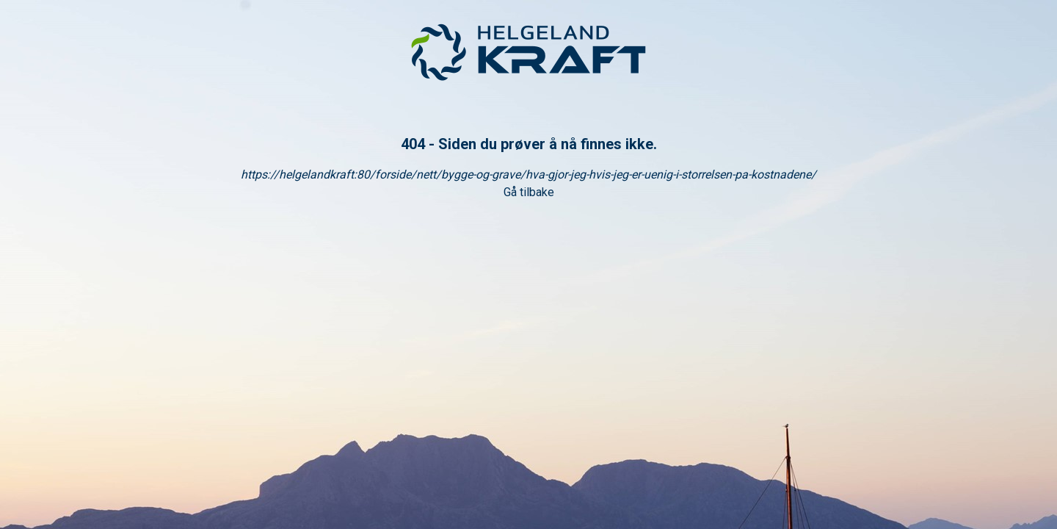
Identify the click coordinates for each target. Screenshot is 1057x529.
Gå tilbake (529, 192)
